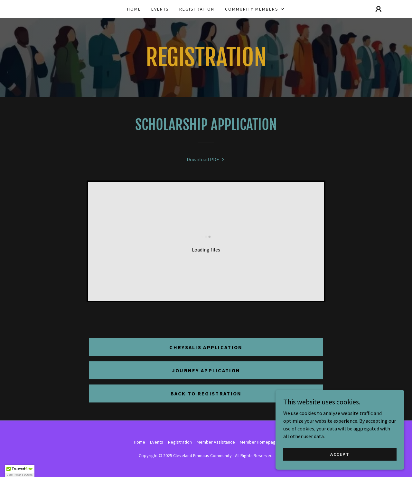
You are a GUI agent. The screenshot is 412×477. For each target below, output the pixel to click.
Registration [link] (196, 9)
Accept (340, 454)
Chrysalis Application (205, 347)
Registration (180, 442)
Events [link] (160, 9)
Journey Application (206, 370)
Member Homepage (259, 442)
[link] (206, 159)
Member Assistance (216, 442)
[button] (255, 9)
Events (156, 442)
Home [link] (134, 9)
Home (139, 442)
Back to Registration (206, 393)
